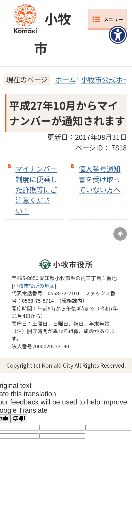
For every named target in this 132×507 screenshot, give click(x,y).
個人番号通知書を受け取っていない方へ (99, 179)
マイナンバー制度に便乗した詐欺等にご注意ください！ (36, 189)
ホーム (65, 79)
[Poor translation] (19, 419)
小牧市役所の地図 (34, 285)
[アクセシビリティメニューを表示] (118, 35)
